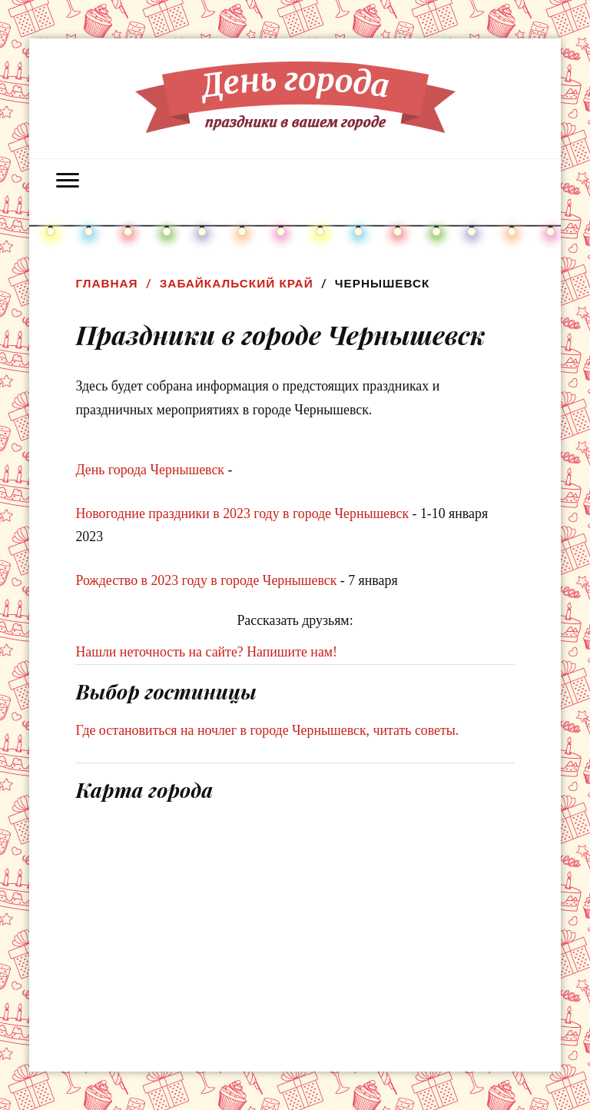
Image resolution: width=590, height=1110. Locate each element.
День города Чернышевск (149, 469)
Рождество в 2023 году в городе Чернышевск (205, 580)
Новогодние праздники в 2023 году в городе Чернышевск (242, 513)
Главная (106, 283)
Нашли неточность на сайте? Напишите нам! (206, 652)
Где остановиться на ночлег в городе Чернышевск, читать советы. (267, 730)
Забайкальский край (236, 283)
